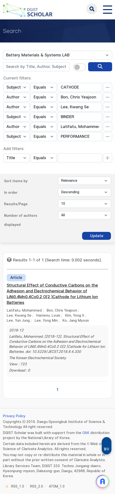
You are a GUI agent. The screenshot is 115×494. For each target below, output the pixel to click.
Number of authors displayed (20, 220)
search (91, 9)
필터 (106, 449)
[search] (100, 66)
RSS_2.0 (36, 486)
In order (11, 193)
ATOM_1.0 (57, 486)
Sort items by (16, 181)
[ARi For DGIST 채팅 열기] (102, 481)
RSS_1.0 (17, 486)
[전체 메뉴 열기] (107, 8)
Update (96, 236)
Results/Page (16, 204)
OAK (85, 433)
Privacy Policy (14, 416)
